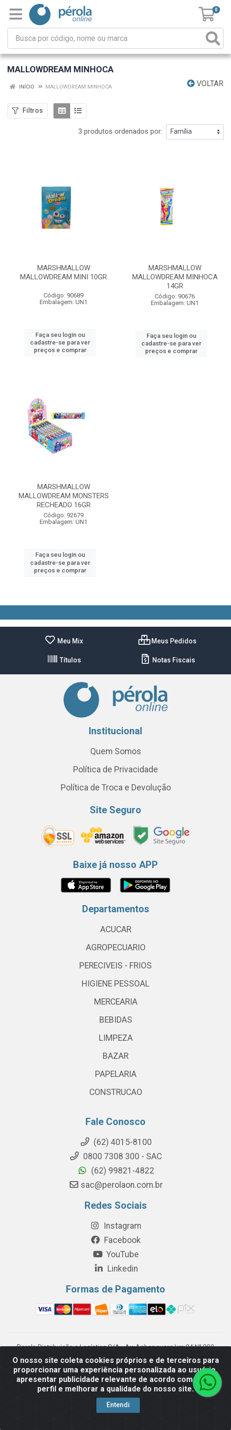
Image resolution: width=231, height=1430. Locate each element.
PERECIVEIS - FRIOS (115, 965)
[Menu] (15, 14)
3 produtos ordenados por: (120, 131)
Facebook (115, 1240)
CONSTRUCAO (115, 1092)
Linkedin (116, 1268)
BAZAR (115, 1056)
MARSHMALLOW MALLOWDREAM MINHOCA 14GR (175, 277)
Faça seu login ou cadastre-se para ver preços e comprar (60, 342)
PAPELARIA (115, 1074)
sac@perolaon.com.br (116, 1185)
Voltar (205, 83)
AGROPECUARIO (116, 947)
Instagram (115, 1226)
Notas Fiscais (167, 660)
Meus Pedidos (167, 641)
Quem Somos (115, 751)
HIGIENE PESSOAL (115, 983)
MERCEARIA (115, 1001)
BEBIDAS (115, 1020)
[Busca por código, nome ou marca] (105, 38)
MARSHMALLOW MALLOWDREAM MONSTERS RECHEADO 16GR (64, 496)
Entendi (118, 1405)
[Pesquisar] (213, 38)
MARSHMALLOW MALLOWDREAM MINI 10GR (63, 272)
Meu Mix (63, 641)
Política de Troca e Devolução (116, 787)
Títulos (64, 660)
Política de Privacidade (115, 769)
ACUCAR (115, 929)
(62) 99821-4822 (115, 1170)
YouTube (116, 1254)
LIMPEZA (116, 1038)
